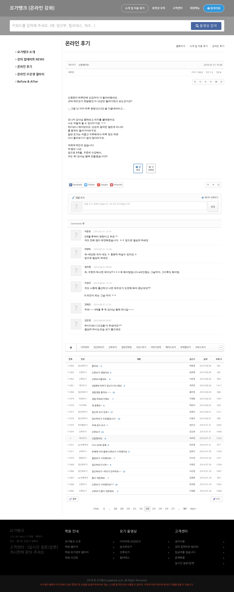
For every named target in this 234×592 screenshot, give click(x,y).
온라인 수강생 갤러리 (29, 74)
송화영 (192, 372)
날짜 (205, 359)
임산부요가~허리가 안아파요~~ (107, 471)
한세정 (192, 484)
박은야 (192, 405)
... (109, 508)
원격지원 (213, 8)
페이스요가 (171, 347)
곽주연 (71, 72)
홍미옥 (192, 392)
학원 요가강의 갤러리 (76, 552)
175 (160, 508)
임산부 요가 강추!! (101, 412)
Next (193, 508)
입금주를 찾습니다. (185, 552)
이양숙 (87, 249)
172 (141, 508)
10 (114, 392)
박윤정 (192, 366)
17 (112, 412)
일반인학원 (126, 347)
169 (121, 508)
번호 (70, 359)
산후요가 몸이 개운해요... (104, 491)
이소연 (192, 458)
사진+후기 (141, 347)
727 (184, 508)
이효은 (192, 465)
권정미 (192, 412)
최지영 (87, 267)
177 (173, 508)
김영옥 (192, 478)
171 (134, 508)
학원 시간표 (71, 557)
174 (153, 508)
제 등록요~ (97, 406)
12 (124, 471)
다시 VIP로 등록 (99, 445)
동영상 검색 (206, 25)
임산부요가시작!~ (100, 465)
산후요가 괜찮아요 (100, 373)
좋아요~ (96, 366)
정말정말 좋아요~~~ (102, 392)
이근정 (192, 471)
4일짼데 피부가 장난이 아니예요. (107, 386)
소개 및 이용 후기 (134, 8)
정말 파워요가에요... (102, 399)
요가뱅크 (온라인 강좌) (32, 8)
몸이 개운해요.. (99, 478)
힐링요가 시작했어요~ (102, 458)
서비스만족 (156, 347)
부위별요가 (185, 347)
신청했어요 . (84, 65)
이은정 (192, 379)
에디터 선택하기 (210, 198)
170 (128, 508)
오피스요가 (200, 347)
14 (102, 432)
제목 (139, 359)
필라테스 (125, 557)
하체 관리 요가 (99, 425)
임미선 (192, 425)
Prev (96, 508)
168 (115, 508)
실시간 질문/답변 (184, 563)
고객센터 (177, 8)
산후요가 (113, 347)
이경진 (192, 419)
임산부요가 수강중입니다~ (104, 419)
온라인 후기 (23, 66)
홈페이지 (180, 46)
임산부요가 (99, 347)
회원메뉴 (195, 8)
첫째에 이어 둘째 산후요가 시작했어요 (110, 452)
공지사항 (180, 541)
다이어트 (85, 347)
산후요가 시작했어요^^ (103, 485)
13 (119, 419)
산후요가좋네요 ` (100, 379)
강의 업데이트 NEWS (29, 59)
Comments (78, 224)
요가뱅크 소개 (25, 52)
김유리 (192, 451)
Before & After (26, 81)
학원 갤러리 (71, 547)
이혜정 (192, 399)
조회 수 (219, 359)
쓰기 (216, 499)
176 (166, 508)
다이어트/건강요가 (130, 541)
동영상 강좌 (158, 8)
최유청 (192, 445)
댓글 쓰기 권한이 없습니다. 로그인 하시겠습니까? (107, 204)
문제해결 (180, 557)
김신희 (192, 432)
